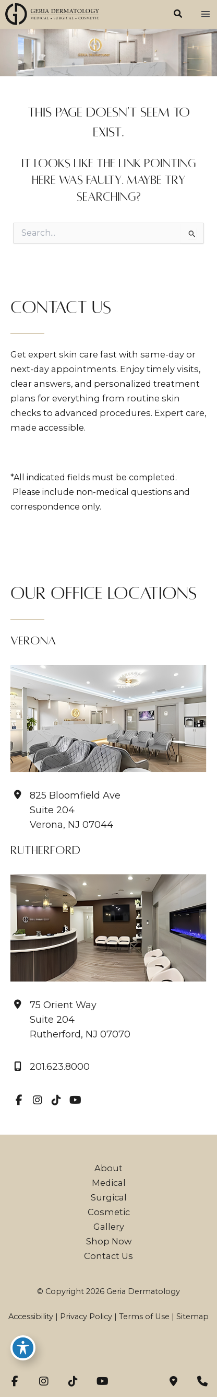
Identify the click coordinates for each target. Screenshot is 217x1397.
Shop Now (108, 1241)
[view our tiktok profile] (56, 1100)
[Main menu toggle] (205, 14)
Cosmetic (109, 1212)
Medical (109, 1182)
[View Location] (70, 1020)
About (108, 1168)
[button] (178, 15)
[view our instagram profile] (37, 1100)
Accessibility (30, 1316)
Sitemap (192, 1316)
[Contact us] (173, 1381)
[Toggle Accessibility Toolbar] (22, 1347)
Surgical (109, 1197)
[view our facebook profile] (18, 1100)
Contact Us (108, 1256)
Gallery (108, 1226)
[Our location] (202, 1381)
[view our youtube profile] (75, 1100)
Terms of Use (144, 1316)
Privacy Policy (86, 1316)
